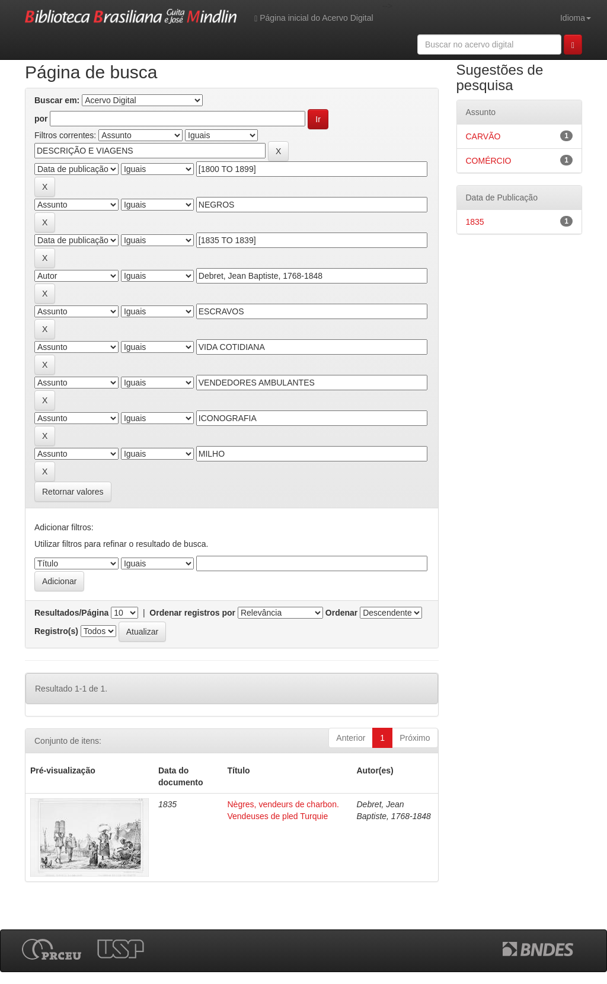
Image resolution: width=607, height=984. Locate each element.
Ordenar (341, 612)
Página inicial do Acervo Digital (313, 18)
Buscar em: (56, 100)
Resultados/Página (71, 612)
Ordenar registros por (192, 612)
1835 (475, 222)
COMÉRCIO (489, 160)
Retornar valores (73, 491)
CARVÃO (483, 136)
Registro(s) (56, 631)
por (41, 118)
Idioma (575, 18)
